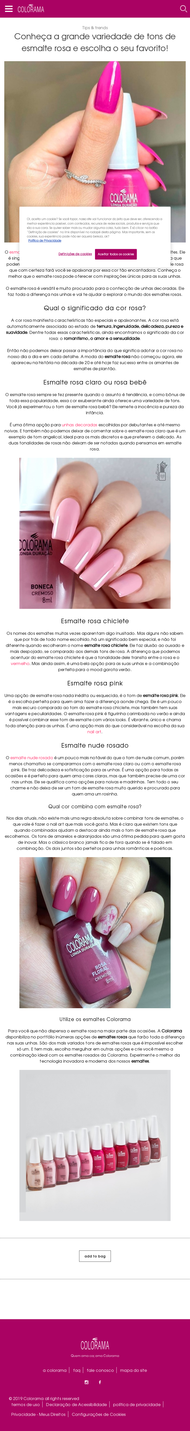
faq (76, 1370)
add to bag (95, 1256)
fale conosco (100, 1370)
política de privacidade (136, 1404)
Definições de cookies (75, 254)
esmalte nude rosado (31, 757)
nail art (94, 731)
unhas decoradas (80, 425)
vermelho (20, 663)
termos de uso (25, 1404)
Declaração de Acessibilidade (76, 1404)
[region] (95, 237)
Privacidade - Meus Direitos (38, 1414)
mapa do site (133, 1370)
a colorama (55, 1370)
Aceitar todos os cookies (116, 254)
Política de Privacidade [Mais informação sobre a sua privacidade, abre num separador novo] (44, 240)
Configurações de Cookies (99, 1414)
